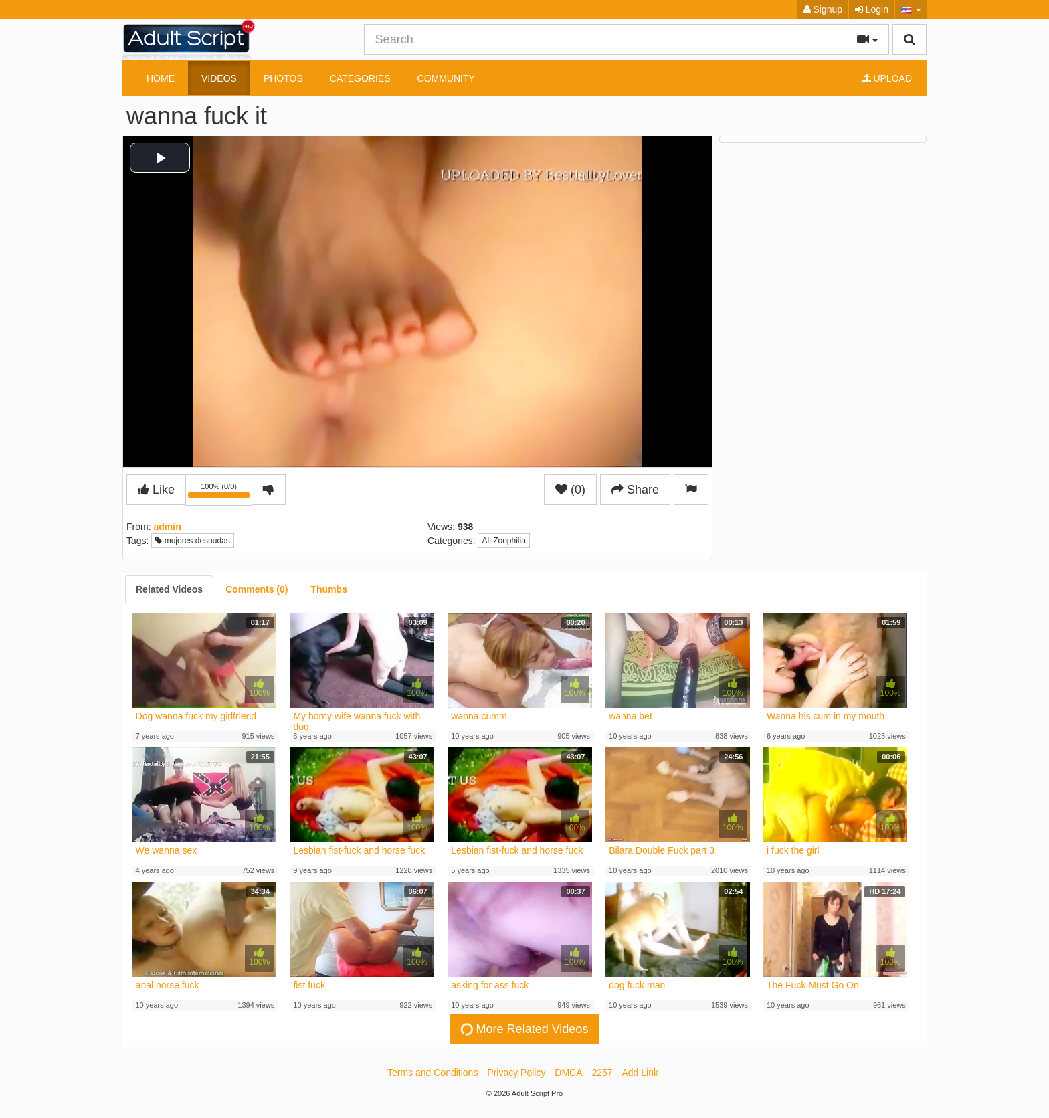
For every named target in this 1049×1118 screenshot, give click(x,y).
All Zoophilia (503, 540)
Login (871, 9)
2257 (601, 1072)
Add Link (640, 1072)
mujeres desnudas (192, 540)
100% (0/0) (220, 492)
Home (161, 78)
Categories (360, 78)
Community (446, 78)
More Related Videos (523, 1029)
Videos (219, 78)
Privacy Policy (516, 1072)
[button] (911, 9)
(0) (570, 489)
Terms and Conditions (432, 1072)
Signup (822, 9)
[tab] (169, 589)
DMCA (568, 1072)
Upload (887, 78)
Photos (283, 78)
